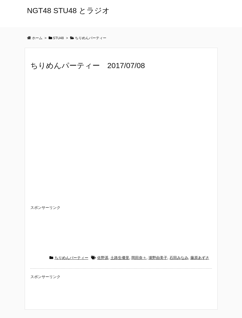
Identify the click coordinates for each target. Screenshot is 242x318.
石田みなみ (178, 258)
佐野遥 (103, 258)
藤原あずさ (199, 258)
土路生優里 (119, 258)
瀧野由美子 (158, 258)
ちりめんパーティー (71, 258)
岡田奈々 (138, 258)
